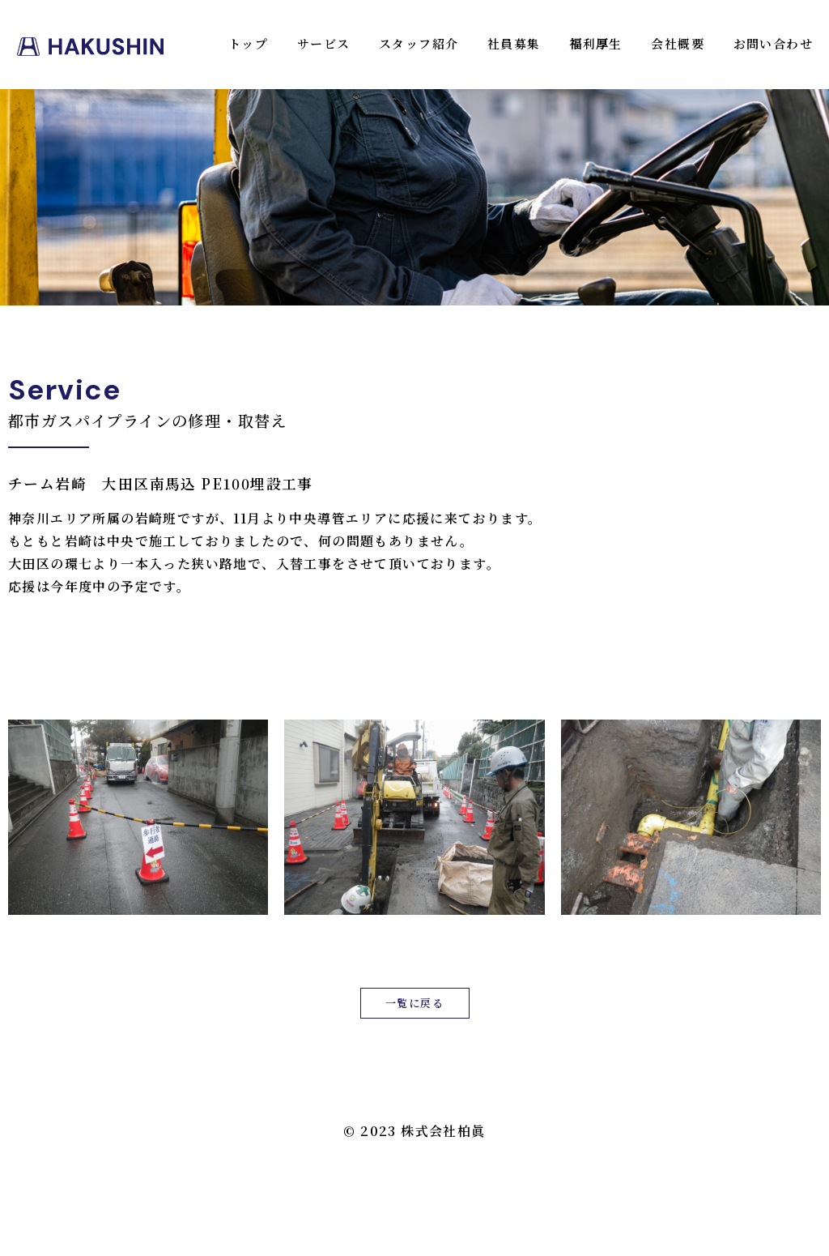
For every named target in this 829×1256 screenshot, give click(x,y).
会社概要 (677, 43)
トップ (248, 43)
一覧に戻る (414, 1002)
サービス (324, 43)
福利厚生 (596, 43)
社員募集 (514, 43)
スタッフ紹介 (418, 43)
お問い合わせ (773, 43)
